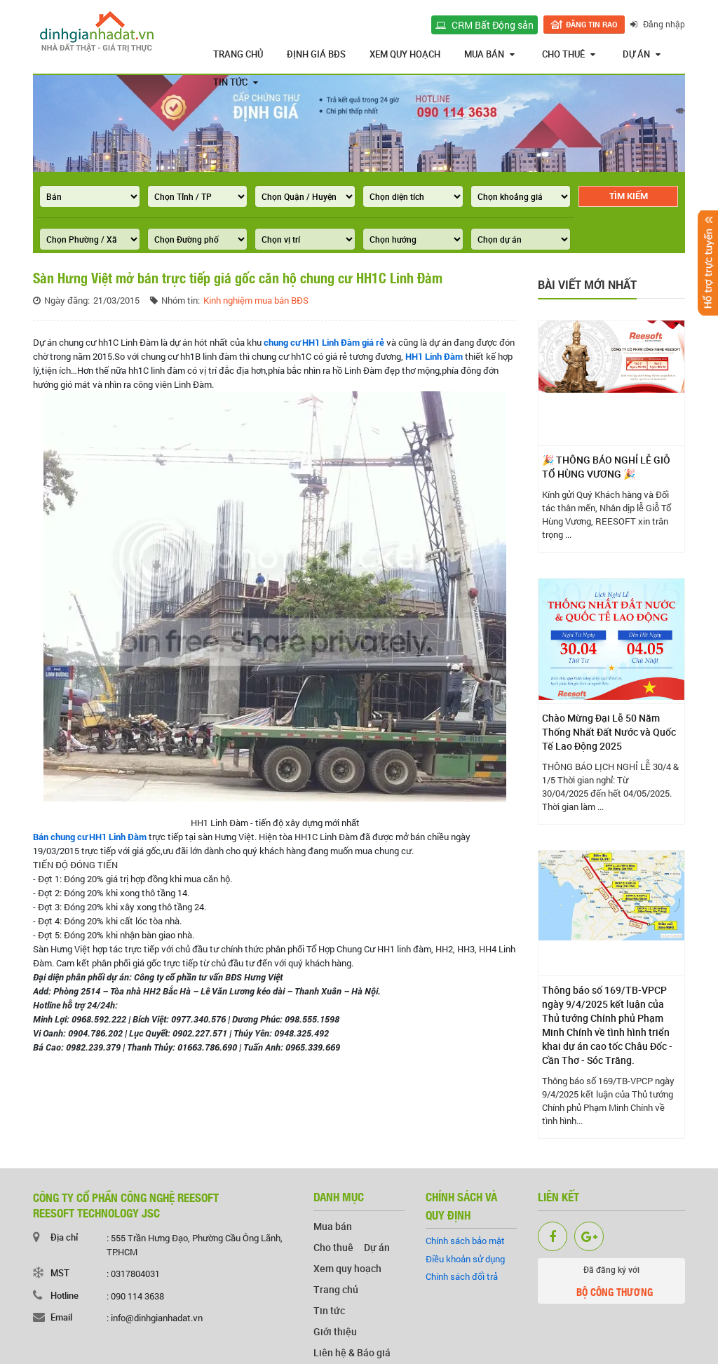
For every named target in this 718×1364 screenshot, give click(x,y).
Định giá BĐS (316, 54)
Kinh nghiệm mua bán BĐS (256, 300)
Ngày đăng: (67, 300)
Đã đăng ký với (612, 1283)
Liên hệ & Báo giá (352, 1352)
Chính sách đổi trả (462, 1276)
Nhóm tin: (180, 300)
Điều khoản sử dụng (465, 1258)
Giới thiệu (335, 1331)
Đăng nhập (657, 23)
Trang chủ (238, 54)
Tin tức (235, 82)
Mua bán (489, 54)
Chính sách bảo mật (465, 1240)
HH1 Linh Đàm (434, 356)
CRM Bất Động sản (484, 25)
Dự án (642, 54)
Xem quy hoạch (405, 54)
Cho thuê (568, 54)
